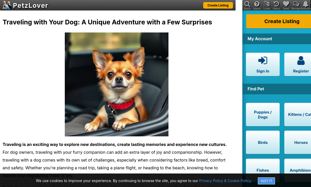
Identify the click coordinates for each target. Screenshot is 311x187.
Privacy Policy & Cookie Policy (225, 180)
